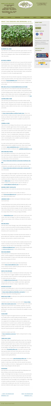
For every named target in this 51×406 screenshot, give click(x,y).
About (34, 17)
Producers (17, 17)
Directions (26, 17)
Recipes (9, 17)
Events (42, 17)
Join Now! (38, 28)
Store (49, 17)
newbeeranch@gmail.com (7, 249)
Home (2, 17)
